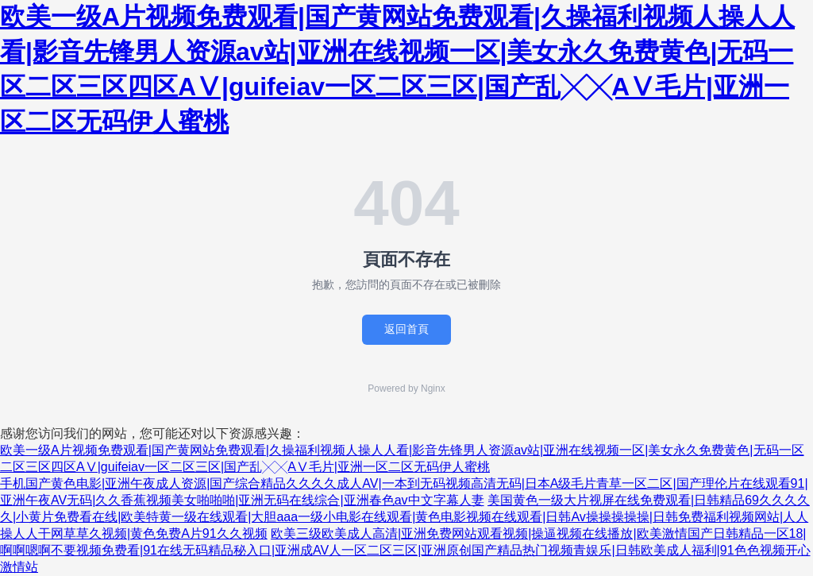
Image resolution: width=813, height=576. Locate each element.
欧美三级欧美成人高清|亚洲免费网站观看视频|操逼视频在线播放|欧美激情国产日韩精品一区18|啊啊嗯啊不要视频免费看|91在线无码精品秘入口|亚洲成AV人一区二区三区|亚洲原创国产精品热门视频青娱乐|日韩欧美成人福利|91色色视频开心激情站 (405, 550)
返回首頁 (406, 329)
